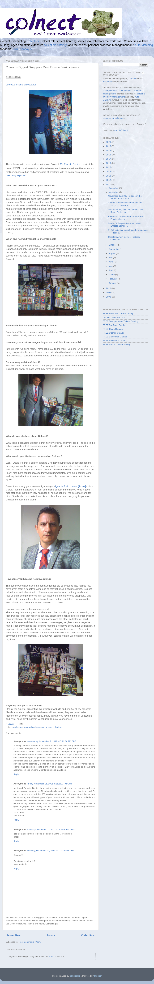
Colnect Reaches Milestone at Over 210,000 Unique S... (125, 203)
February (113, 279)
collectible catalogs (56, 45)
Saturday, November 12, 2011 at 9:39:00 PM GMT (51, 829)
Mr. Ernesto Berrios (70, 164)
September (114, 249)
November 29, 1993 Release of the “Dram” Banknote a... (125, 197)
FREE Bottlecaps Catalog (115, 340)
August (112, 253)
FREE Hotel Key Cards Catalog (118, 313)
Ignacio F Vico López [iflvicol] (70, 486)
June (111, 262)
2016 (108, 163)
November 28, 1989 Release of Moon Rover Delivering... (126, 210)
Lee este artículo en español (21, 84)
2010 (108, 288)
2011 (108, 184)
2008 (108, 297)
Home (51, 935)
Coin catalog (125, 90)
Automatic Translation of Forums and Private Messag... (126, 217)
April (111, 270)
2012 (108, 180)
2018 (108, 155)
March (112, 274)
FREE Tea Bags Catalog (114, 325)
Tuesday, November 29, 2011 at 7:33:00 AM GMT (50, 850)
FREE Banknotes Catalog (115, 337)
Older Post (88, 935)
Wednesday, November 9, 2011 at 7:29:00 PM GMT (51, 741)
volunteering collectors (113, 118)
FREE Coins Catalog (113, 329)
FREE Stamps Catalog (113, 333)
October (113, 245)
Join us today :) (22, 49)
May (111, 266)
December (114, 188)
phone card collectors (51, 727)
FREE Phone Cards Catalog (116, 344)
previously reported (16, 175)
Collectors (32, 41)
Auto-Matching (144, 45)
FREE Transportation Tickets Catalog (120, 321)
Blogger (98, 976)
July (111, 257)
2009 (108, 292)
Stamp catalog (110, 90)
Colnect (132, 78)
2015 (108, 167)
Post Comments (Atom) (30, 942)
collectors (17, 727)
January (113, 283)
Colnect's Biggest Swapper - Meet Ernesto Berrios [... (124, 224)
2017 (108, 159)
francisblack (75, 976)
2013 (108, 176)
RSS (51, 956)
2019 (108, 150)
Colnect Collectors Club (114, 317)
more (113, 94)
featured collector (32, 727)
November (114, 192)
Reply (16, 774)
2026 (108, 142)
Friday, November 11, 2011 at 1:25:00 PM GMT (49, 784)
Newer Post (13, 935)
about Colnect (121, 130)
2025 (108, 146)
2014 (108, 171)
